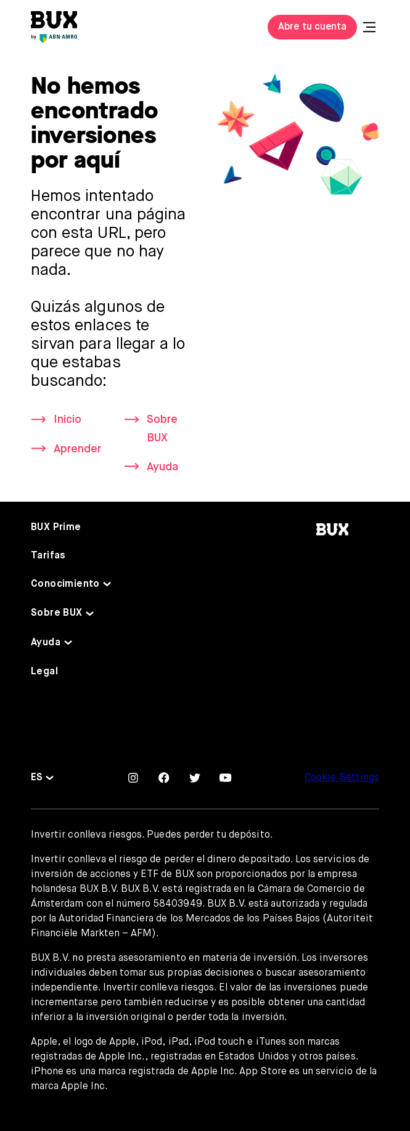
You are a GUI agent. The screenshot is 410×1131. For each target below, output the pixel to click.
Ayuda (162, 467)
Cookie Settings (342, 778)
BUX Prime (56, 528)
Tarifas (48, 556)
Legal (44, 672)
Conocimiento (65, 584)
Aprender (77, 449)
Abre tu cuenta (312, 27)
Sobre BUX (162, 428)
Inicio (67, 419)
